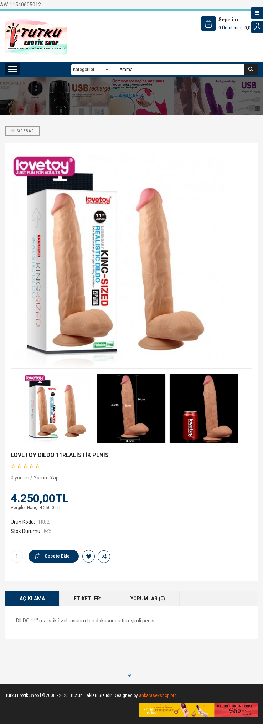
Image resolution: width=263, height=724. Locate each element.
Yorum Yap (46, 478)
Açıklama (32, 598)
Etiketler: (88, 598)
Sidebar (22, 131)
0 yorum (20, 478)
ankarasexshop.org (158, 695)
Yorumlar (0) (147, 598)
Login (257, 27)
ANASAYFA (131, 96)
